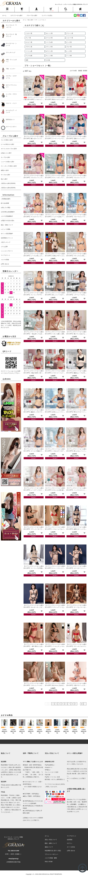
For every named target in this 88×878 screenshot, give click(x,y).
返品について (49, 847)
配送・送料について (51, 843)
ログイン (69, 843)
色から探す (30, 19)
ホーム (4, 15)
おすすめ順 (73, 70)
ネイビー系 (28, 42)
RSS (46, 861)
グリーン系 (69, 33)
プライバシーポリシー (51, 854)
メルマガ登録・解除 (51, 858)
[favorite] (41, 103)
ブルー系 (69, 47)
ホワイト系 (49, 51)
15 (81, 704)
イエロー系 (28, 33)
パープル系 (49, 42)
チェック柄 (49, 55)
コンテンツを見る (45, 15)
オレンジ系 (49, 33)
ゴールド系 (49, 38)
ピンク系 (69, 42)
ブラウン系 (28, 47)
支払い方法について (51, 839)
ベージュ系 (28, 51)
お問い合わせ (71, 850)
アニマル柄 (28, 55)
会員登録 (69, 839)
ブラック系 (49, 47)
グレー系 (28, 38)
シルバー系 (69, 38)
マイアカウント (71, 836)
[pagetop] (44, 741)
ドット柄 (69, 55)
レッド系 (69, 51)
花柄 (26, 60)
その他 (48, 60)
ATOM (50, 861)
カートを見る (71, 847)
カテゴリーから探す (15, 15)
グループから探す (30, 15)
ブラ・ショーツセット (40, 19)
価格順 (80, 70)
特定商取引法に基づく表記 (53, 850)
